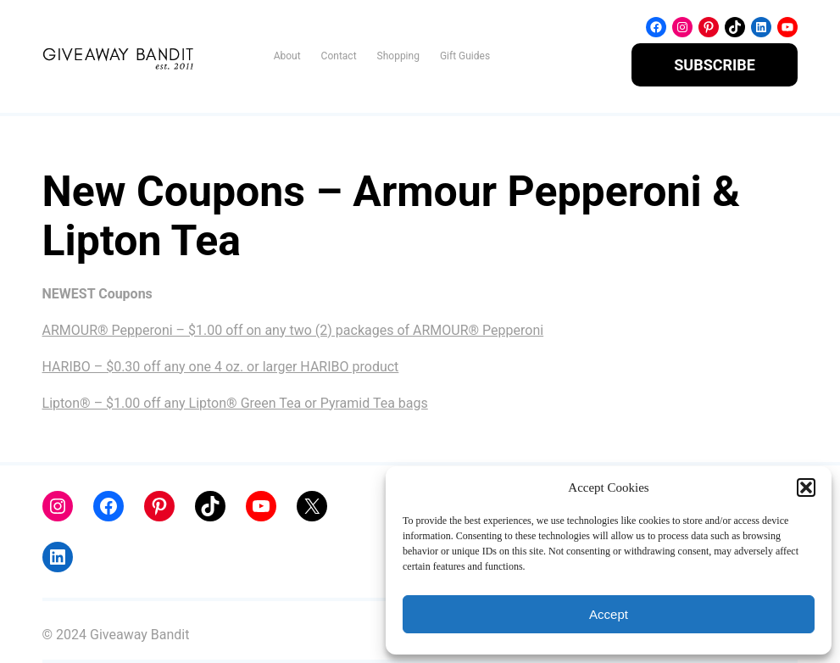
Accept (608, 614)
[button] (806, 487)
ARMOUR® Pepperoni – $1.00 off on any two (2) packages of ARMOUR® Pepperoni (293, 330)
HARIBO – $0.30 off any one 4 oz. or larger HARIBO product (220, 367)
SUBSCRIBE (714, 65)
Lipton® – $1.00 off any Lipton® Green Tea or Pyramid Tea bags (235, 403)
